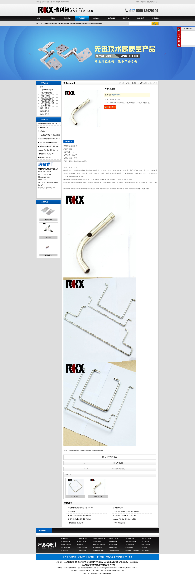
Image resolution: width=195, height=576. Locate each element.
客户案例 (111, 18)
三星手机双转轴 (82, 538)
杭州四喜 (94, 573)
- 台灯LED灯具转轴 (46, 90)
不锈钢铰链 (48, 255)
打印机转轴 (145, 550)
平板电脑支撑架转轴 (132, 550)
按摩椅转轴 (113, 541)
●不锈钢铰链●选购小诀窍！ (47, 154)
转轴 (53, 18)
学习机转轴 (145, 541)
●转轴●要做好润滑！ (45, 157)
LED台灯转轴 (113, 538)
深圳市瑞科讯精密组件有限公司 (88, 568)
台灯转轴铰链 (65, 547)
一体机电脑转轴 (66, 544)
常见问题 (109, 557)
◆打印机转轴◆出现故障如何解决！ (79, 519)
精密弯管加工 (44, 114)
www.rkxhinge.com (104, 568)
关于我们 (67, 18)
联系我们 (143, 2)
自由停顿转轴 (65, 541)
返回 (137, 2)
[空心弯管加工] (118, 463)
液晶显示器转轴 (130, 541)
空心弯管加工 (75, 496)
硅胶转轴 (80, 544)
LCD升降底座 (97, 547)
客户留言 (100, 557)
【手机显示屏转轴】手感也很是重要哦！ (126, 511)
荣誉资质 (140, 18)
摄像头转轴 (64, 538)
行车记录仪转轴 (98, 550)
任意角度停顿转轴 (99, 538)
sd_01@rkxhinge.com (48, 188)
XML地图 (128, 557)
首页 (38, 18)
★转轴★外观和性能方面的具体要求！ (80, 515)
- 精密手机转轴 (45, 96)
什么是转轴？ (42, 131)
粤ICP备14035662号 (63, 568)
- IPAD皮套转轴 (45, 105)
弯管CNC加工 (98, 496)
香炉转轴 (48, 238)
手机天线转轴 (146, 544)
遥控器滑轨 (48, 220)
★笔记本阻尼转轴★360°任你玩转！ (124, 515)
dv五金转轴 (113, 544)
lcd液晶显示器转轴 (99, 544)
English (156, 2)
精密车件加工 (44, 111)
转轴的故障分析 (43, 127)
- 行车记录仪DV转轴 (47, 102)
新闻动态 (96, 18)
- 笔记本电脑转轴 (46, 93)
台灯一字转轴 (129, 544)
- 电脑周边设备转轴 (46, 99)
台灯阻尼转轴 (129, 538)
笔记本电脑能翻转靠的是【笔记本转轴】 (81, 508)
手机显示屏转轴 (82, 547)
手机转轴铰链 (81, 550)
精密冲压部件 (44, 108)
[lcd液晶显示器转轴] (118, 469)
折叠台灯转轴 (81, 541)
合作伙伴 (126, 18)
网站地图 (150, 2)
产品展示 (82, 18)
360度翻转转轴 (114, 550)
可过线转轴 (97, 541)
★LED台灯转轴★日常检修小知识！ (124, 519)
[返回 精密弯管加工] (110, 457)
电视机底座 (113, 547)
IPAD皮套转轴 (146, 538)
